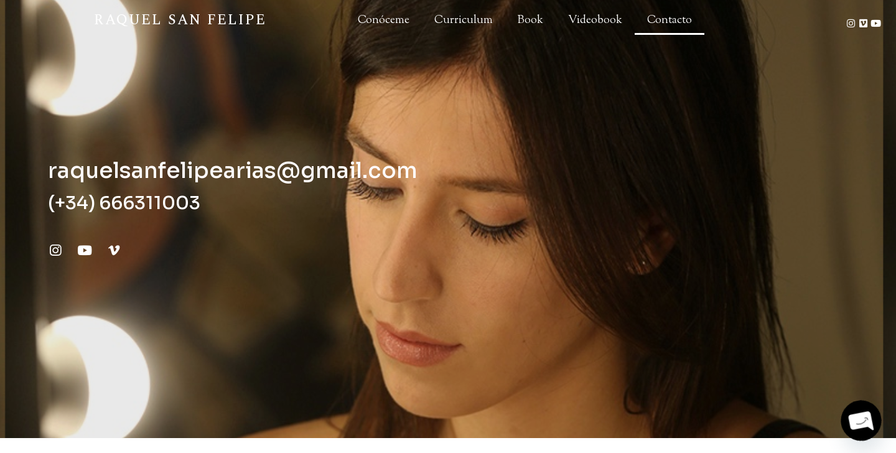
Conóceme (383, 20)
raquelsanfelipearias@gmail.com (233, 170)
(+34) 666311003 (124, 203)
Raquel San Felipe (180, 20)
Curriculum (463, 20)
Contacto (669, 20)
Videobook (595, 20)
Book (530, 20)
